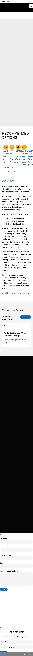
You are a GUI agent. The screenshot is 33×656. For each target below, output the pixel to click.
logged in (16, 340)
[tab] (16, 181)
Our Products (15, 15)
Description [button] (8, 180)
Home (9, 15)
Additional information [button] (14, 293)
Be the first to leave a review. (8, 318)
